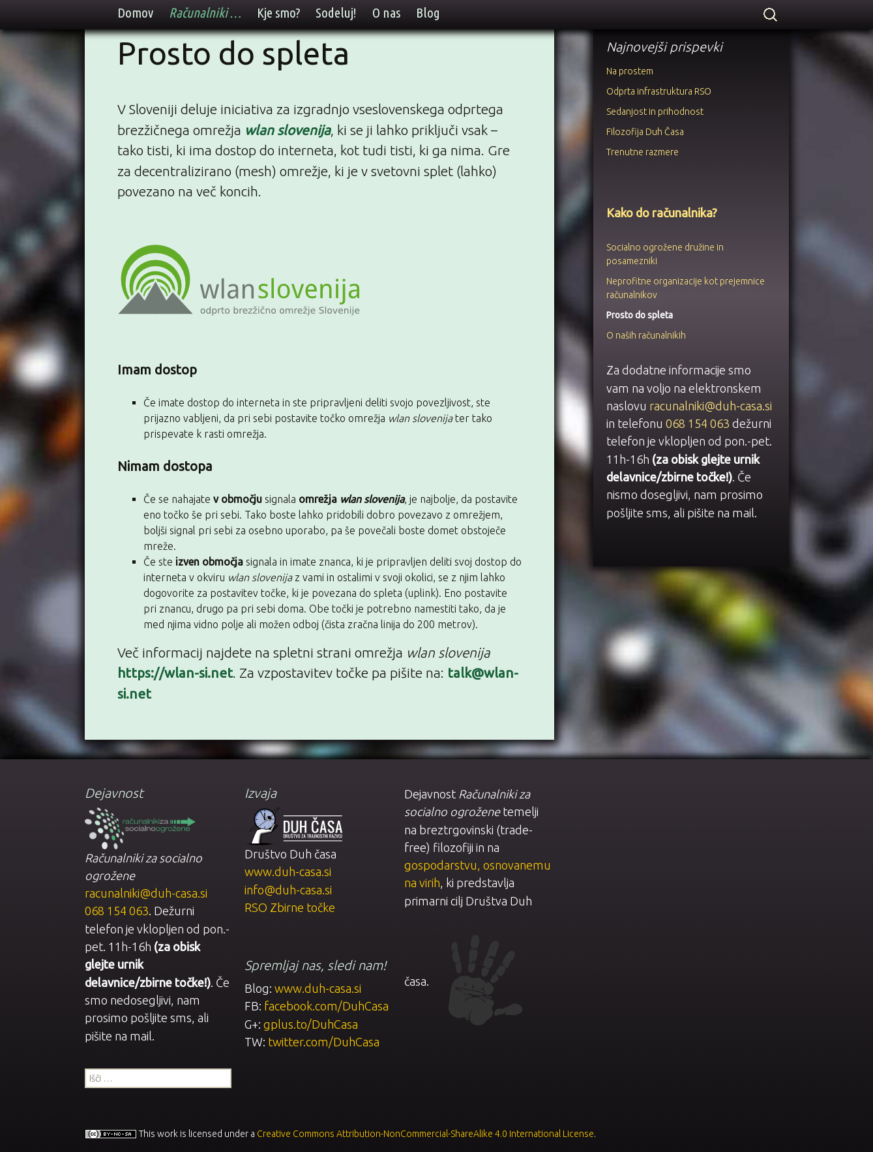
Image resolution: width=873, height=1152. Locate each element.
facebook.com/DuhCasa (326, 1004)
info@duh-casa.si (288, 887)
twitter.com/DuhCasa (323, 1040)
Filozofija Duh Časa (645, 132)
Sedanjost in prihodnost (654, 111)
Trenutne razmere (642, 152)
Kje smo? (278, 12)
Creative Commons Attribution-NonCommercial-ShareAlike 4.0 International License (425, 1132)
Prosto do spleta (639, 315)
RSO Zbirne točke (289, 906)
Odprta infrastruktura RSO (658, 91)
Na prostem (629, 71)
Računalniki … (205, 12)
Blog (428, 12)
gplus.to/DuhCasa (310, 1022)
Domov (135, 12)
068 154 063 (698, 423)
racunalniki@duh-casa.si (710, 405)
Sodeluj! (336, 12)
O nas (386, 12)
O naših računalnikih (646, 335)
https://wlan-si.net (175, 672)
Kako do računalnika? (661, 212)
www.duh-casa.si (287, 870)
